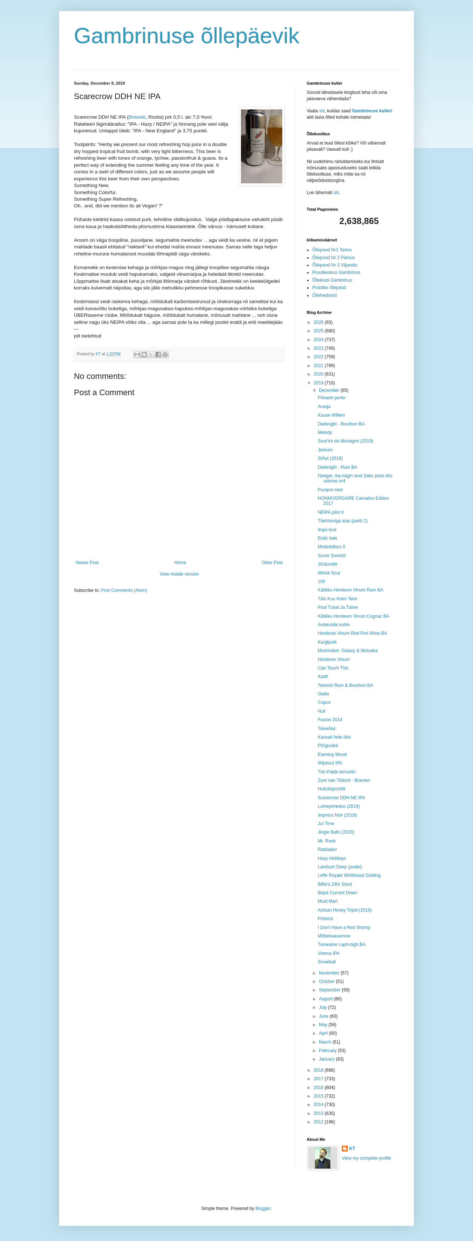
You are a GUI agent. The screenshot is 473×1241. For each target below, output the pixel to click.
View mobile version (179, 574)
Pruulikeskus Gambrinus (336, 272)
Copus (324, 702)
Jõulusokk (327, 564)
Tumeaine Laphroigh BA (341, 944)
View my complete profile (366, 1158)
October (327, 981)
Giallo (323, 693)
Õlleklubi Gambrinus (332, 280)
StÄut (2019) (330, 458)
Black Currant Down (337, 892)
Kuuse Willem (331, 415)
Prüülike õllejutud (329, 287)
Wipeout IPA (330, 763)
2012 (319, 1122)
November (330, 973)
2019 (319, 383)
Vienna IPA (329, 953)
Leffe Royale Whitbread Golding (349, 875)
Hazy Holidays (332, 858)
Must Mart (327, 901)
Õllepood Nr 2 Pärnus (333, 257)
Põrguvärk (328, 745)
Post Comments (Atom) (124, 590)
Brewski (137, 117)
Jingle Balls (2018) (336, 832)
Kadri (323, 676)
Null (322, 711)
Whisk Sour (329, 573)
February (328, 1050)
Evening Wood (332, 754)
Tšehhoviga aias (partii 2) (343, 520)
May (324, 1024)
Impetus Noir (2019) (337, 815)
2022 (319, 356)
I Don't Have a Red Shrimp (344, 927)
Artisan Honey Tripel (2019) (345, 910)
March (326, 1042)
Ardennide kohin (334, 624)
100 (321, 581)
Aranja (324, 406)
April (324, 1033)
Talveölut (326, 728)
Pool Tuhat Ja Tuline (338, 607)
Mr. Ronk (327, 841)
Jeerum (325, 449)
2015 (319, 1096)
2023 (319, 348)
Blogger (262, 1208)
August (326, 998)
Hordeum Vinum (334, 659)
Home (180, 562)
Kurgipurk (327, 642)
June (324, 1016)
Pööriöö (325, 918)
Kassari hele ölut (334, 737)
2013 (319, 1113)
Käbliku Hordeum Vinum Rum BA (350, 590)
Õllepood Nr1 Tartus (332, 249)
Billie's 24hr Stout (335, 884)
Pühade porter (332, 397)
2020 (319, 374)
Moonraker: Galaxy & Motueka (348, 650)
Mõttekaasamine (334, 936)
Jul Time (326, 823)
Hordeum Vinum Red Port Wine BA (352, 633)
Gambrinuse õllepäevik (186, 35)
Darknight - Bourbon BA (341, 424)
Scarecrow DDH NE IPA (341, 797)
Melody (325, 432)
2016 (319, 1087)
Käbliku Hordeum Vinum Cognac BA (353, 616)
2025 (319, 330)
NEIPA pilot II (331, 512)
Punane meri (330, 489)
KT (352, 1148)
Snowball (327, 961)
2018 (319, 1070)
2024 (319, 339)
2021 (319, 365)
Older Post (272, 562)
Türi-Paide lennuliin (337, 771)
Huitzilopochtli (331, 788)
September (330, 990)
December (330, 390)
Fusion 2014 (330, 719)
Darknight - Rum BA (337, 467)
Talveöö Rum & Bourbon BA (345, 685)
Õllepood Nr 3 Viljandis (334, 265)
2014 (319, 1104)
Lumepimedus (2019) (339, 806)
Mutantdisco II (332, 546)
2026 (319, 322)
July (323, 1007)
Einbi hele (327, 538)
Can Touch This (333, 668)
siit (322, 110)
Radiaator (327, 849)
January (327, 1059)
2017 (319, 1078)
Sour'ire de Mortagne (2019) (345, 441)
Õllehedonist (324, 295)
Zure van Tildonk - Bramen (344, 780)
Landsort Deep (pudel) (340, 866)
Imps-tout (327, 529)
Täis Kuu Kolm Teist (337, 598)
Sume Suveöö (332, 555)
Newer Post (87, 562)
